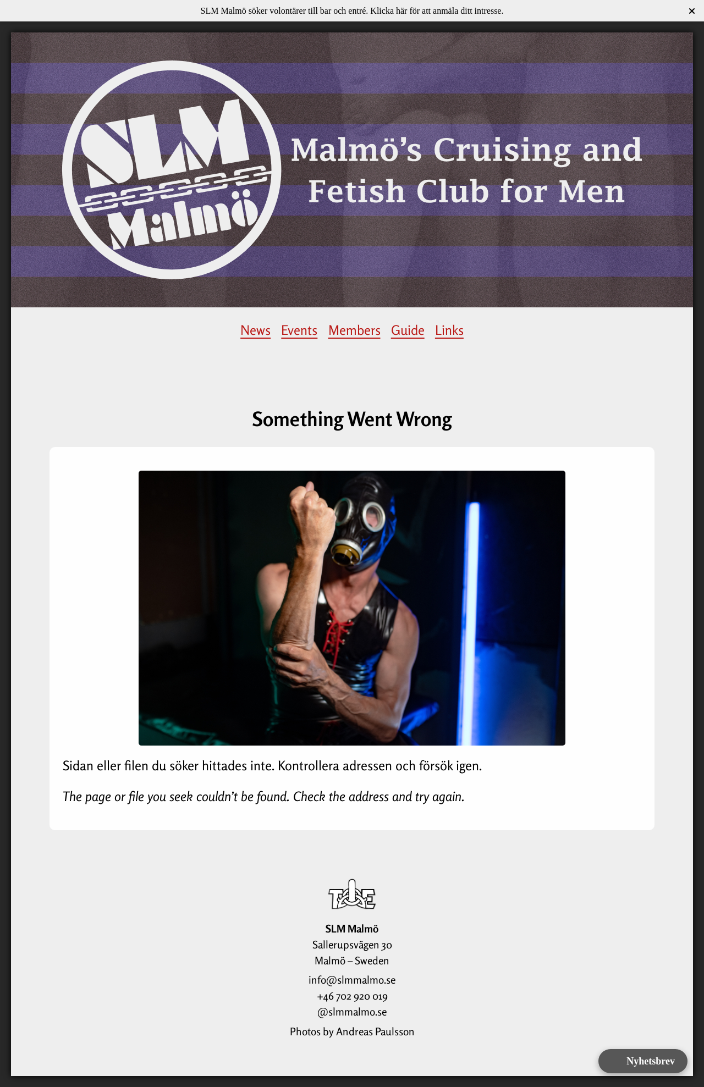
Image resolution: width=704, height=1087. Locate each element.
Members (354, 330)
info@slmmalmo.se (352, 979)
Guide (408, 330)
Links (449, 330)
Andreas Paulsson (375, 1031)
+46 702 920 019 (352, 995)
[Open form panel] (643, 1061)
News (255, 330)
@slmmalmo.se (352, 1011)
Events (299, 330)
